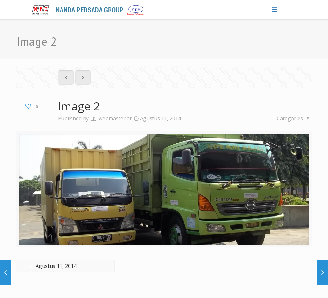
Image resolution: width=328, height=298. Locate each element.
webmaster (112, 118)
